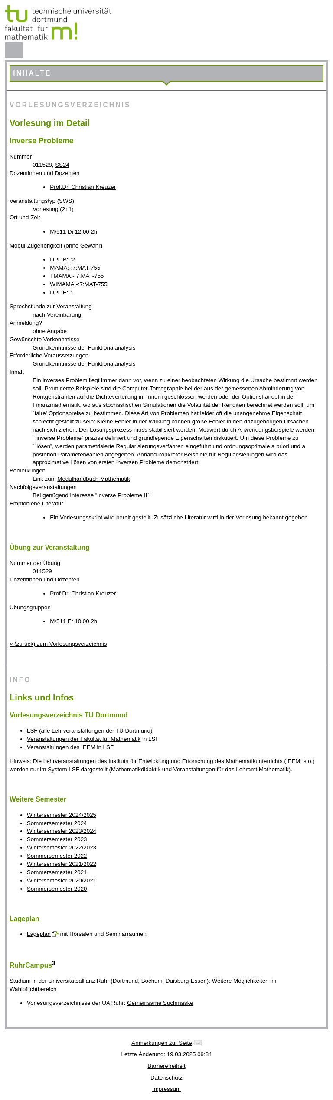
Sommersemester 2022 (57, 855)
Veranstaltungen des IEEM (61, 747)
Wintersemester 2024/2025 (61, 815)
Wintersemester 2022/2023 (61, 847)
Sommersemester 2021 (57, 872)
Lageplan (39, 934)
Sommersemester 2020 (57, 888)
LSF (32, 730)
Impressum (166, 1089)
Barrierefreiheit (166, 1066)
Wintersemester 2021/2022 (61, 864)
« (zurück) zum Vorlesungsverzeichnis (58, 644)
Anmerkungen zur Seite (161, 1043)
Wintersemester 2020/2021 (61, 880)
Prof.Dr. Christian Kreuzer (83, 187)
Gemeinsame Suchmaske (160, 1003)
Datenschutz (166, 1077)
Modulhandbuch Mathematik (93, 479)
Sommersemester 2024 (57, 823)
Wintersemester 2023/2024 (61, 831)
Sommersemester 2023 (57, 839)
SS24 (62, 165)
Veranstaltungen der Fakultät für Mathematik (83, 739)
